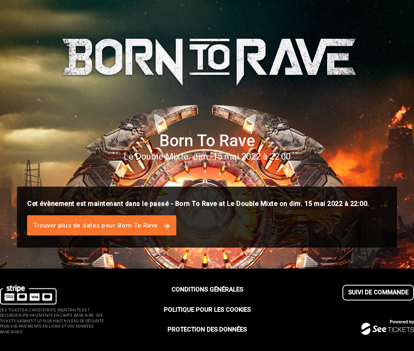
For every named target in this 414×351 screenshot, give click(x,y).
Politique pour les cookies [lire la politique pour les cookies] (207, 309)
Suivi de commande (378, 292)
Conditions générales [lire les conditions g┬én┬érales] (207, 289)
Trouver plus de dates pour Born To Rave (101, 225)
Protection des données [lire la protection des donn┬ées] (207, 329)
